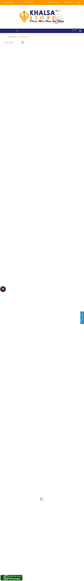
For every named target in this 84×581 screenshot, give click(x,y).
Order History (62, 564)
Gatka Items (24, 37)
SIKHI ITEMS (12, 37)
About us (33, 560)
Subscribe (76, 541)
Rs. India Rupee (8, 3)
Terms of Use (35, 564)
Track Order (29, 2)
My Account (61, 560)
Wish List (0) (67, 2)
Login (79, 2)
